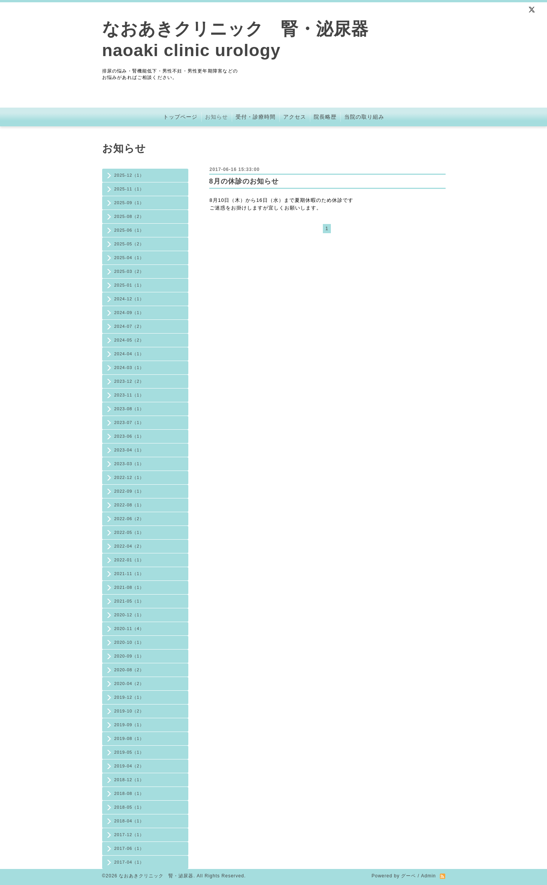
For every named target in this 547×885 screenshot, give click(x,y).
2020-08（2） (129, 669)
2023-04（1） (129, 450)
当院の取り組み (364, 117)
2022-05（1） (129, 532)
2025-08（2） (129, 216)
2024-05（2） (129, 340)
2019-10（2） (129, 711)
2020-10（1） (129, 642)
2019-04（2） (129, 766)
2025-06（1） (129, 230)
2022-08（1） (129, 505)
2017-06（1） (129, 848)
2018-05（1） (129, 807)
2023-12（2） (129, 381)
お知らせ (216, 117)
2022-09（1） (129, 491)
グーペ (408, 876)
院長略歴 (325, 117)
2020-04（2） (129, 683)
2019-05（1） (129, 752)
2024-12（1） (129, 299)
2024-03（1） (129, 367)
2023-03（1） (129, 463)
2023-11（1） (129, 395)
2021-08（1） (129, 587)
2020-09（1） (129, 656)
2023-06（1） (129, 436)
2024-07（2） (129, 326)
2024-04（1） (129, 353)
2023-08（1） (129, 408)
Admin (428, 876)
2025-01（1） (129, 285)
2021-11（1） (129, 573)
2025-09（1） (129, 202)
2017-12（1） (129, 834)
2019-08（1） (129, 738)
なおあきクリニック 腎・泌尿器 (156, 876)
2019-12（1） (129, 697)
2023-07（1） (129, 422)
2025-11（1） (129, 189)
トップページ (180, 117)
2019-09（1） (129, 724)
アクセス (294, 117)
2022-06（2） (129, 518)
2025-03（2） (129, 271)
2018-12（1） (129, 779)
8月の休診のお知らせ (244, 181)
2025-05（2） (129, 244)
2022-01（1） (129, 560)
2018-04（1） (129, 821)
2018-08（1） (129, 793)
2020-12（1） (129, 615)
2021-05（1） (129, 601)
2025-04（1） (129, 257)
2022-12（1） (129, 477)
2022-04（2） (129, 546)
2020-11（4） (129, 628)
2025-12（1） (129, 175)
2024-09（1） (129, 312)
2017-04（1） (129, 862)
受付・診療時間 (256, 117)
